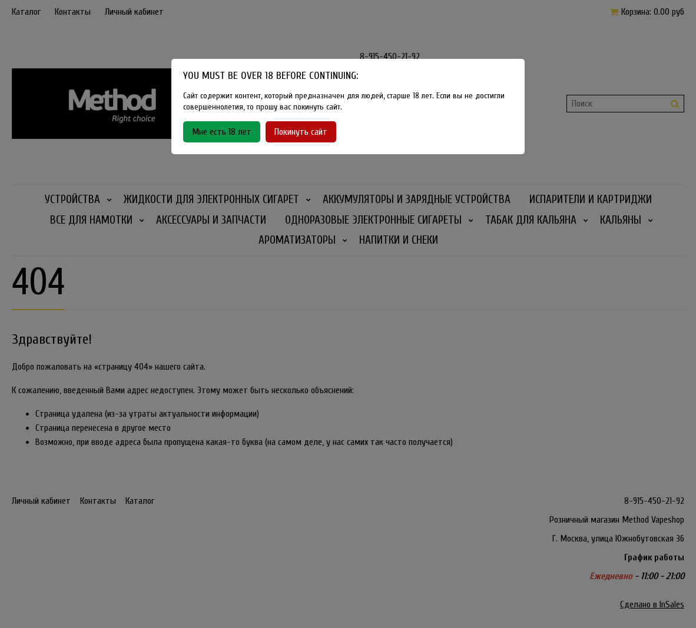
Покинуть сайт (300, 132)
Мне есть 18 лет (221, 132)
